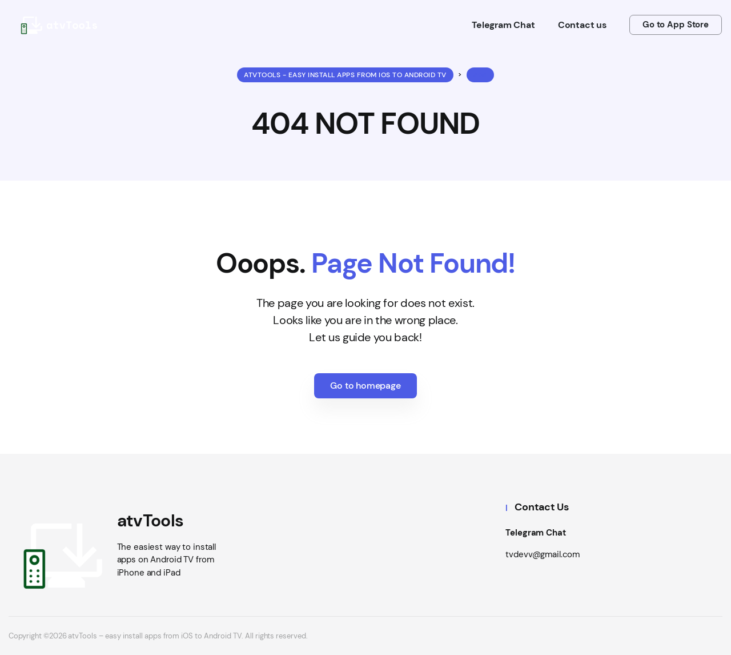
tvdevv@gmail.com (542, 554)
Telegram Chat (535, 532)
